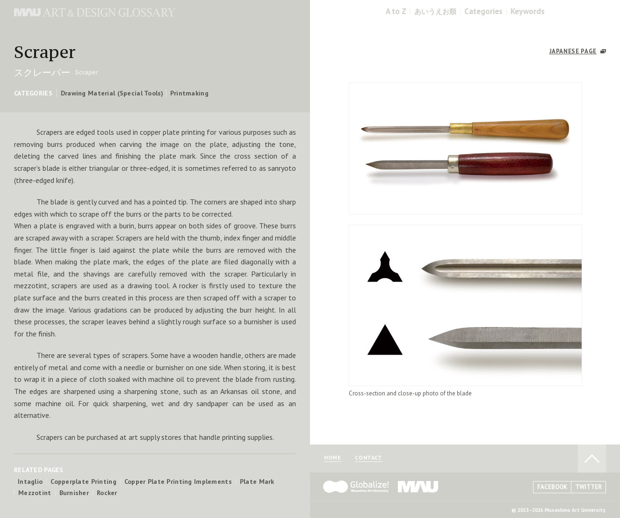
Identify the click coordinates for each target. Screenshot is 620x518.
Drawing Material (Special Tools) (112, 93)
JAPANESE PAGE (573, 51)
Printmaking (189, 93)
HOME (332, 458)
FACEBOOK (552, 487)
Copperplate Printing (83, 481)
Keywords (528, 11)
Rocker (107, 493)
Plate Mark (257, 481)
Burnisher (74, 493)
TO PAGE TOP (592, 459)
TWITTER (588, 487)
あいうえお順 (435, 11)
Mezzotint (34, 493)
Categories (483, 11)
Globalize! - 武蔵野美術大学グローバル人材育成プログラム (356, 487)
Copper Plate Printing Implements (178, 481)
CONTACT (368, 458)
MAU (418, 487)
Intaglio (30, 481)
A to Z (396, 11)
